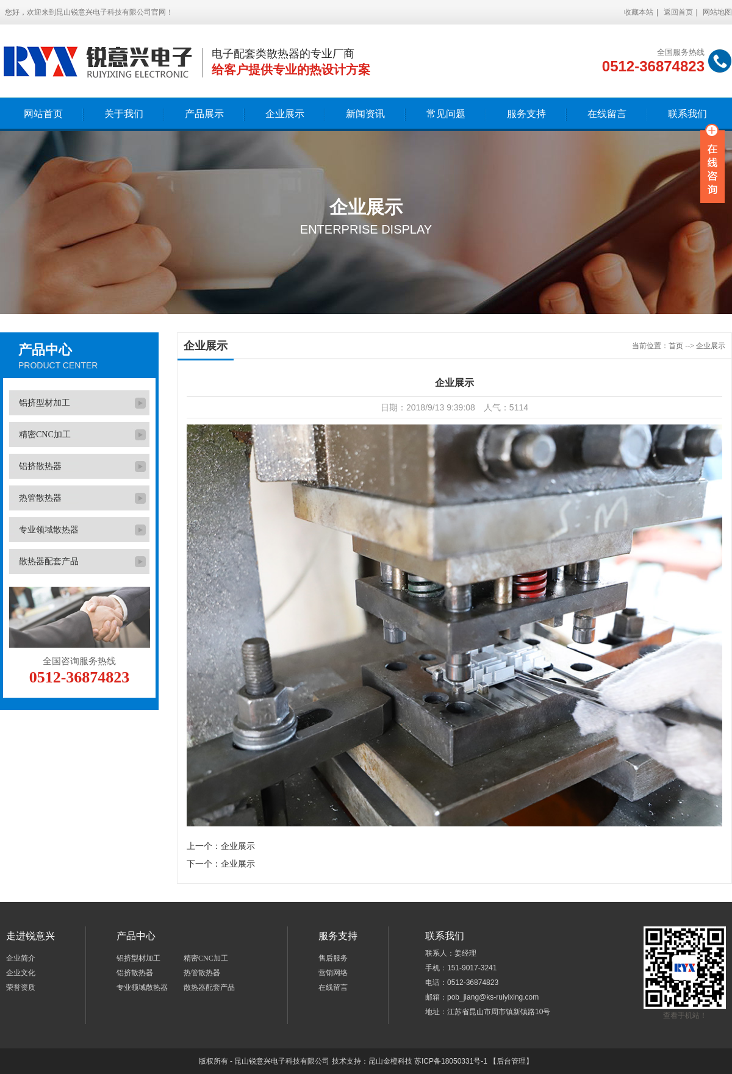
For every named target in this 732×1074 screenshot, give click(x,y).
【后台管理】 (511, 1061)
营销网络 (333, 972)
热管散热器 (40, 498)
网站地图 (717, 12)
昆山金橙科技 (390, 1061)
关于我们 (123, 114)
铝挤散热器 (40, 466)
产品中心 (45, 349)
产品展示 (204, 114)
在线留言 (606, 114)
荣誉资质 (20, 987)
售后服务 (333, 958)
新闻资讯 (365, 114)
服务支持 (526, 114)
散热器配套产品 (49, 561)
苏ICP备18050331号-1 (450, 1061)
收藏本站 (638, 12)
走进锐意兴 (30, 936)
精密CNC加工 (45, 434)
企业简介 (20, 958)
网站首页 (43, 114)
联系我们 (687, 114)
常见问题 (445, 114)
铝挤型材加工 (44, 402)
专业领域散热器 (49, 529)
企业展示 (284, 114)
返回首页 (678, 12)
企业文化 (20, 972)
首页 (676, 346)
